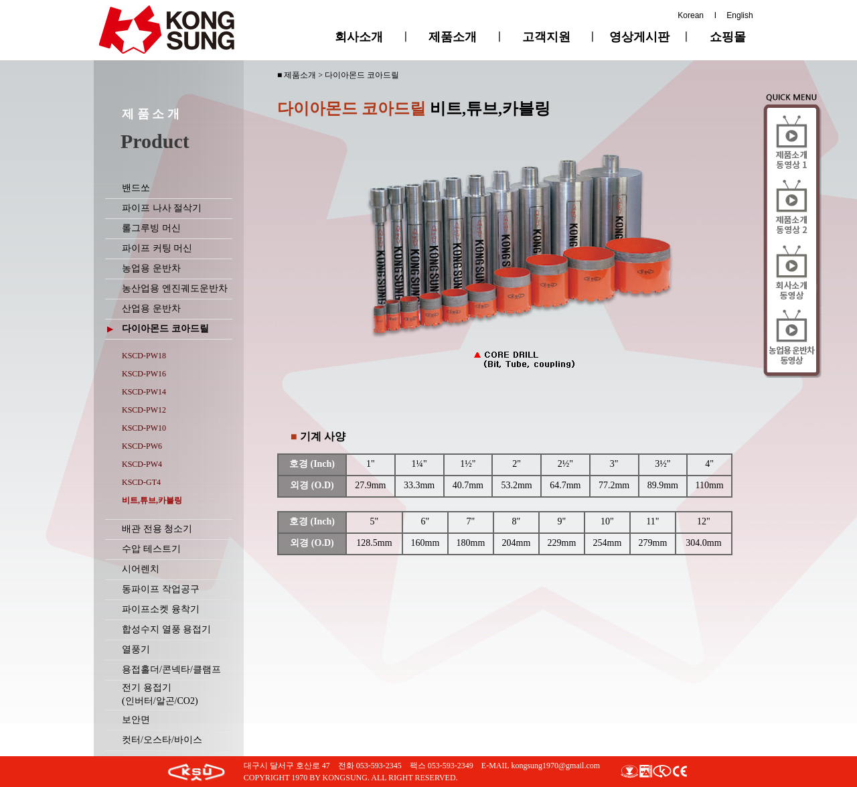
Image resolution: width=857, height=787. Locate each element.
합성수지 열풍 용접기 (166, 629)
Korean (691, 15)
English (739, 15)
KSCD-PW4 (142, 464)
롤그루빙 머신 (151, 228)
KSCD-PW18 (144, 355)
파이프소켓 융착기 (161, 609)
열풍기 (136, 649)
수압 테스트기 (151, 549)
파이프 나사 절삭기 (162, 208)
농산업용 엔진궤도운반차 (175, 288)
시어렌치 (140, 569)
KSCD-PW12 (144, 410)
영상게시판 (639, 37)
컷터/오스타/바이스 (162, 740)
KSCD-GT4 (141, 482)
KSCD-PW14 (144, 392)
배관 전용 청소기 (157, 529)
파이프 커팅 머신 (157, 248)
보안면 (136, 720)
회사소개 (359, 37)
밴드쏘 (136, 188)
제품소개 (452, 37)
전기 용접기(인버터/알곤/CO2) (160, 694)
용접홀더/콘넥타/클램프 (171, 669)
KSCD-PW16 (144, 373)
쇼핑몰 (728, 37)
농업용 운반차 (151, 268)
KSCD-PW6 (142, 446)
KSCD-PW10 (144, 428)
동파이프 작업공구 (161, 589)
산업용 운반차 (151, 308)
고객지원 (546, 37)
